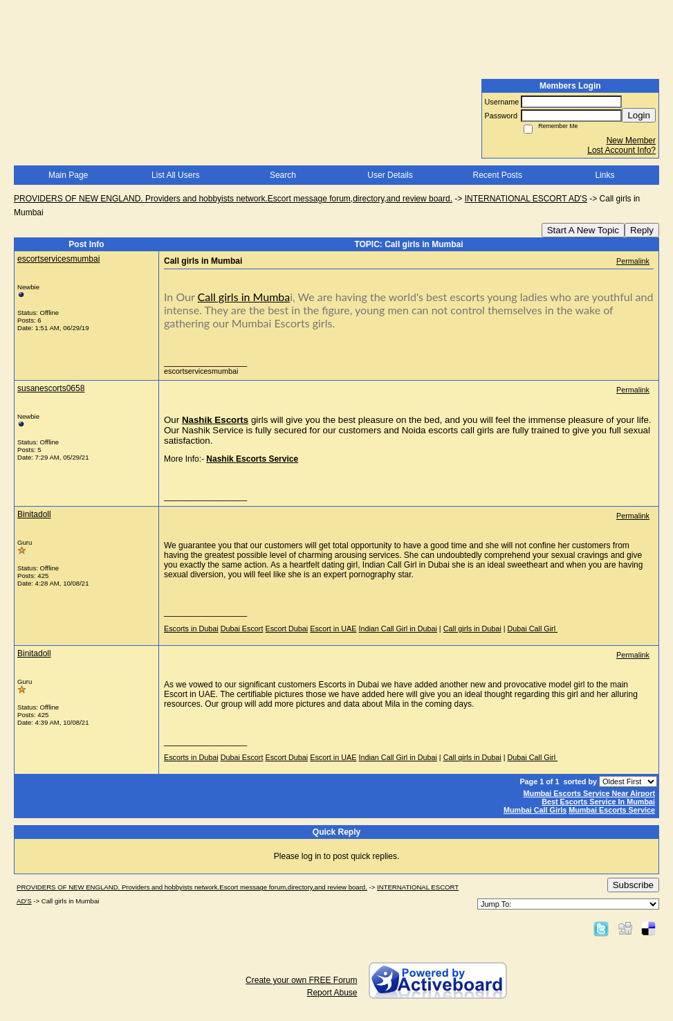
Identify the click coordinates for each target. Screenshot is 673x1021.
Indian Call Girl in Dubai (397, 628)
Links (604, 175)
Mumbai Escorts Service (612, 810)
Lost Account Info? (621, 150)
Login (638, 115)
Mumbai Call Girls (535, 810)
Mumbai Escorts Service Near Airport (589, 793)
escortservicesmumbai (58, 259)
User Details (389, 175)
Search (283, 175)
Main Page (68, 175)
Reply (642, 230)
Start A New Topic (583, 230)
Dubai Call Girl (533, 628)
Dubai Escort (242, 628)
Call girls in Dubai (472, 628)
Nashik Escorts (215, 420)
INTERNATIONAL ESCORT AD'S (526, 199)
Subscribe (633, 885)
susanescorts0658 (50, 388)
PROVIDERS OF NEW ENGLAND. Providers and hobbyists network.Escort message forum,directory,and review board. (233, 199)
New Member (631, 140)
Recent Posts (497, 175)
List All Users (175, 175)
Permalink (632, 261)
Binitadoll (34, 514)
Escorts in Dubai (191, 628)
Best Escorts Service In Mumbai (598, 801)
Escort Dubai (286, 628)
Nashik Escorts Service (252, 459)
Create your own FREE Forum (301, 980)
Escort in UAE (333, 628)
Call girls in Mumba (244, 296)
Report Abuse (332, 992)
